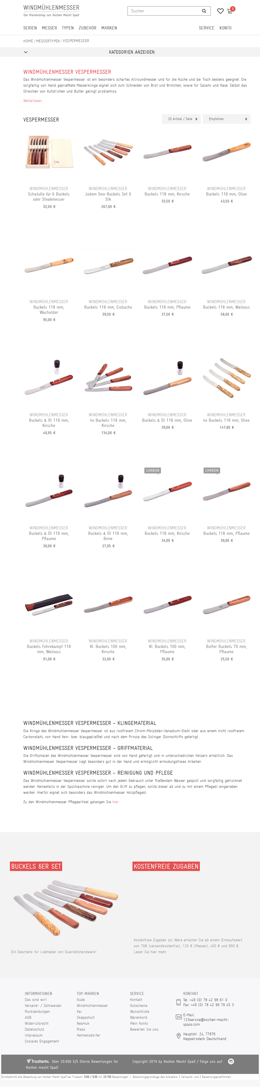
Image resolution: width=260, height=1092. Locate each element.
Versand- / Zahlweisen (43, 1005)
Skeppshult (86, 1017)
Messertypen (48, 41)
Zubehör (87, 28)
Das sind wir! (36, 999)
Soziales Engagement (42, 1041)
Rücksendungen (37, 1011)
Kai (79, 1011)
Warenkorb (138, 1017)
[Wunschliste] (219, 12)
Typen (68, 28)
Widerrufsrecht (37, 1023)
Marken (109, 28)
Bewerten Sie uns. (144, 1029)
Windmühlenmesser (92, 1005)
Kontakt (136, 999)
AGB (28, 1017)
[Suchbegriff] (163, 10)
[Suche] (204, 10)
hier (115, 801)
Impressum (34, 1035)
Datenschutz (34, 1029)
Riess (81, 1029)
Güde (81, 999)
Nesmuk (83, 1023)
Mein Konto (139, 1023)
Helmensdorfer (88, 1035)
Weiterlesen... (33, 100)
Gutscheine (138, 1005)
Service (206, 28)
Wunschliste (139, 1011)
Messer (49, 28)
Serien (30, 28)
